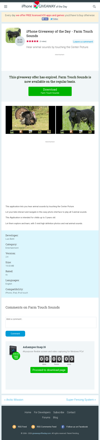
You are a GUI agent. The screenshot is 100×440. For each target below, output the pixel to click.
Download (50, 91)
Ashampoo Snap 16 (34, 347)
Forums (46, 417)
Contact (71, 412)
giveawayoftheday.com (41, 433)
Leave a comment (83, 41)
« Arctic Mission (13, 399)
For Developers (42, 412)
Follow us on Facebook (77, 426)
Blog (55, 417)
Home (28, 412)
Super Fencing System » (81, 399)
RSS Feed (22, 426)
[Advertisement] (61, 62)
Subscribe (58, 412)
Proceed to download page (48, 370)
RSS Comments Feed (46, 426)
